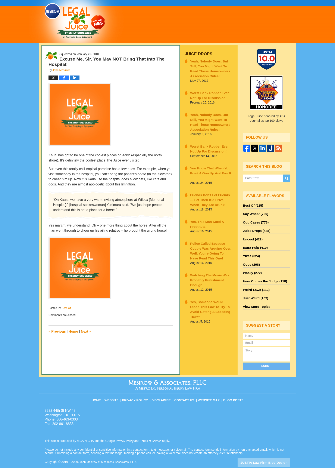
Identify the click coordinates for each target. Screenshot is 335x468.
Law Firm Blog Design (270, 453)
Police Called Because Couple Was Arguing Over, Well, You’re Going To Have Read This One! (211, 234)
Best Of (66, 308)
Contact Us (185, 388)
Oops (250, 259)
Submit (266, 356)
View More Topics (255, 297)
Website (115, 388)
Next (86, 331)
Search (286, 178)
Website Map (209, 388)
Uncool (252, 236)
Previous (57, 331)
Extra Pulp (254, 243)
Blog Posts (233, 388)
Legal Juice (75, 20)
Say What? (254, 213)
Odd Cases (254, 220)
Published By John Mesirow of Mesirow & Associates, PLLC (236, 21)
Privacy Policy (138, 388)
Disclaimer (163, 388)
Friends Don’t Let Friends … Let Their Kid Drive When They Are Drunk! (210, 187)
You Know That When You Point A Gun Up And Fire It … (209, 164)
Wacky (251, 266)
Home (73, 331)
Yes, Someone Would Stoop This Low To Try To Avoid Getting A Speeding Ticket (208, 280)
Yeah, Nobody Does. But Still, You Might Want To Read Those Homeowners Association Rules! (211, 67)
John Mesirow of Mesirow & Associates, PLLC (110, 452)
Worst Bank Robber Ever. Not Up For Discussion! (209, 92)
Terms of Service (152, 431)
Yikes (251, 251)
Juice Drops (197, 54)
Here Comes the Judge (263, 274)
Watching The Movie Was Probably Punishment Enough (210, 257)
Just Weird (254, 290)
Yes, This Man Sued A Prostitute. (204, 211)
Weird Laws (255, 282)
